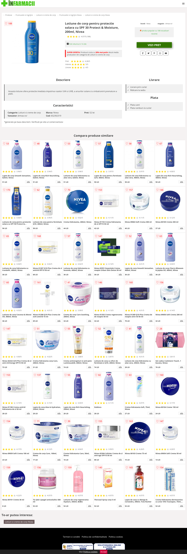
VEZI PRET (154, 45)
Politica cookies (116, 536)
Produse (8, 15)
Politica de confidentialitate (94, 536)
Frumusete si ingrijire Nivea (70, 15)
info (28, 182)
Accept (103, 551)
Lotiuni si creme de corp (46, 15)
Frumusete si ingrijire (24, 15)
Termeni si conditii (71, 536)
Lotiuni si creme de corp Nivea (97, 15)
